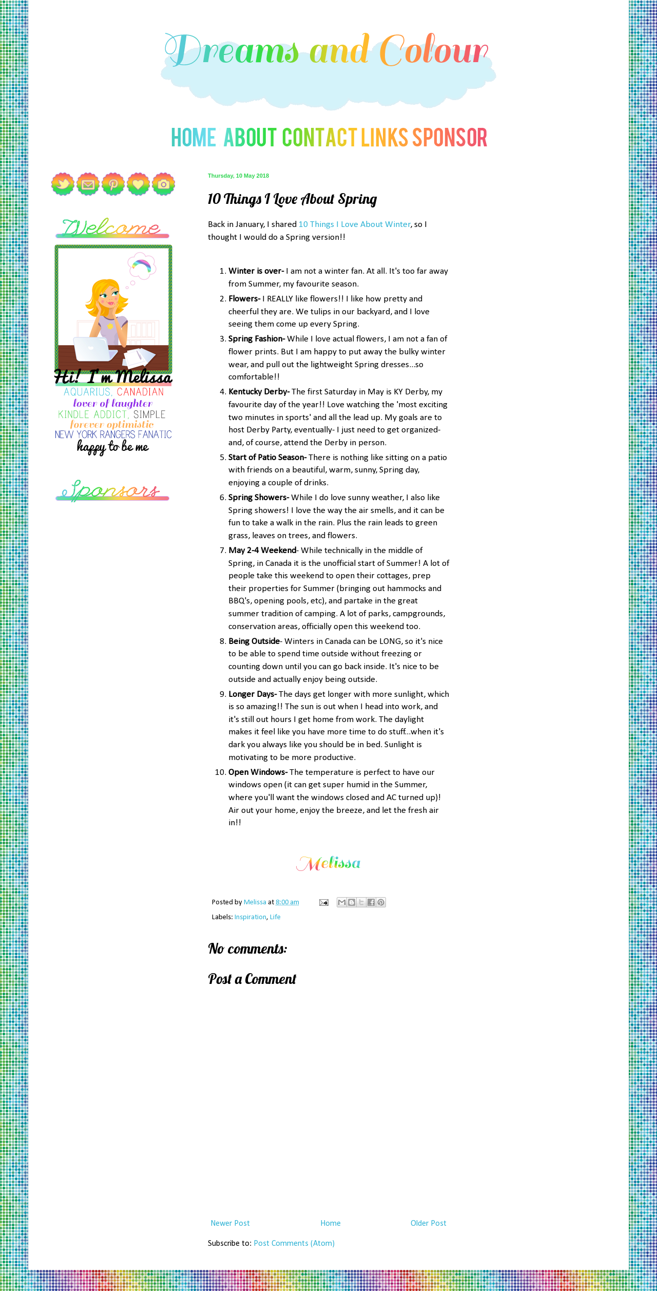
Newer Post (230, 1224)
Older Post (429, 1224)
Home (330, 1224)
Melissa (256, 902)
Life (275, 917)
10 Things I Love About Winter (355, 224)
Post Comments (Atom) (294, 1244)
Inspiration (250, 917)
